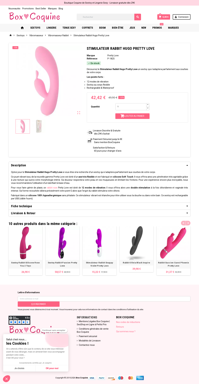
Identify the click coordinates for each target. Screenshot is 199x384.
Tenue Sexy (69, 27)
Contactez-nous (87, 345)
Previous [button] (183, 223)
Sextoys (35, 27)
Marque (91, 55)
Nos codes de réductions (128, 322)
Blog (61, 8)
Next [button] (188, 223)
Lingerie (51, 27)
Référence (92, 58)
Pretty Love (113, 55)
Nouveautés (14, 8)
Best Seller (41, 8)
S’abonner (38, 304)
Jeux (132, 27)
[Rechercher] (109, 17)
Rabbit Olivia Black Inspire (136, 262)
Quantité (95, 106)
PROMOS (157, 26)
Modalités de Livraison (90, 340)
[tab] (99, 165)
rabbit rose (52, 187)
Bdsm (102, 27)
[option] (25, 250)
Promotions (28, 8)
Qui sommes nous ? (125, 331)
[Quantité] (130, 106)
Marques (52, 8)
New (143, 27)
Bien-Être (117, 27)
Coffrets (87, 27)
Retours (120, 327)
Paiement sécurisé (88, 336)
